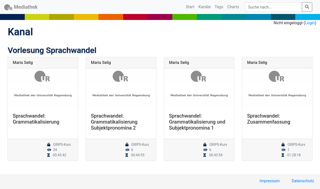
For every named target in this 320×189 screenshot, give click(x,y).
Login (310, 22)
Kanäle (205, 6)
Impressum (270, 181)
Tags (219, 6)
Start (191, 6)
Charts (233, 6)
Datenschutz (303, 181)
